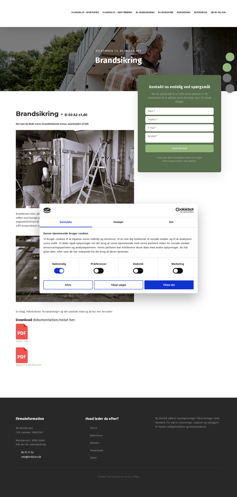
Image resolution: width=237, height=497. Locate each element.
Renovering (183, 12)
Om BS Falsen (218, 12)
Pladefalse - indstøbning (117, 12)
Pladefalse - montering (85, 12)
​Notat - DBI (22, 341)
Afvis (68, 284)
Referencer (200, 12)
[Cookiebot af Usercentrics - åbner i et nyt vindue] (178, 210)
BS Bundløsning (145, 12)
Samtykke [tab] (66, 221)
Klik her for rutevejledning (31, 444)
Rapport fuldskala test (28, 364)
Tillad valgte (118, 284)
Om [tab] (171, 221)
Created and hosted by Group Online (118, 476)
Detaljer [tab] (119, 221)
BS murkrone (165, 12)
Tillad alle (169, 284)
